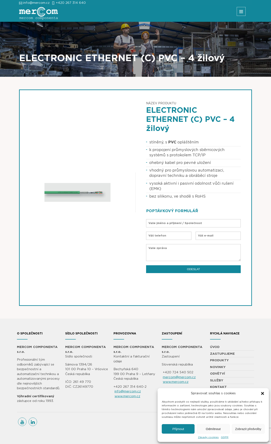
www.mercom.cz (127, 396)
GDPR (224, 437)
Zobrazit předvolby (248, 429)
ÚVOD (215, 347)
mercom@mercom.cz (179, 377)
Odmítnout (213, 429)
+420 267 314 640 (71, 2)
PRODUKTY (219, 360)
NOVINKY (217, 367)
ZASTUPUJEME (222, 353)
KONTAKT (218, 387)
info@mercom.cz (36, 2)
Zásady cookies (208, 437)
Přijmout (178, 429)
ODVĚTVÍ (217, 373)
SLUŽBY (216, 380)
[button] (262, 393)
